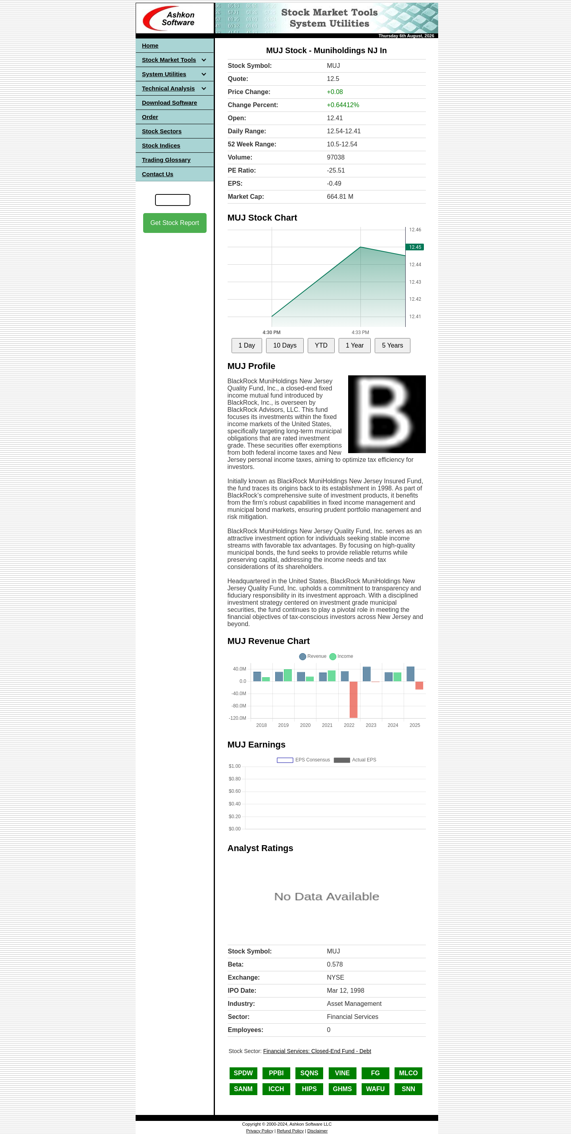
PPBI (276, 1073)
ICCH (276, 1089)
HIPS (309, 1089)
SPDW (243, 1073)
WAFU (375, 1089)
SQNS (309, 1073)
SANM (243, 1089)
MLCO (408, 1073)
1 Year (355, 345)
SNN (408, 1089)
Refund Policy (290, 1130)
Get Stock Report (174, 222)
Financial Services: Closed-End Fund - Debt (317, 1051)
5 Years (392, 345)
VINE (342, 1073)
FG (375, 1073)
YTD (321, 345)
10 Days (285, 345)
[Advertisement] (175, 357)
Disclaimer (317, 1130)
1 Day (247, 345)
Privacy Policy (259, 1130)
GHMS (342, 1089)
